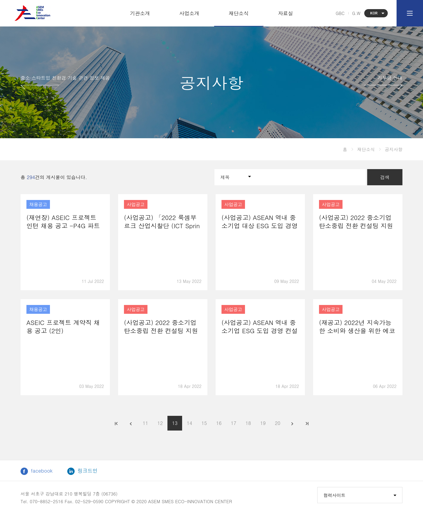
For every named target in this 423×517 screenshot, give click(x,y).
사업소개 (189, 13)
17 (233, 423)
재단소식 (239, 13)
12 (160, 423)
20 (278, 423)
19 (263, 423)
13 (175, 423)
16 (219, 423)
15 (204, 423)
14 (189, 423)
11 (145, 423)
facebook (37, 471)
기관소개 (140, 13)
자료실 (285, 13)
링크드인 (82, 471)
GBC (340, 13)
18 (248, 423)
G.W (356, 13)
